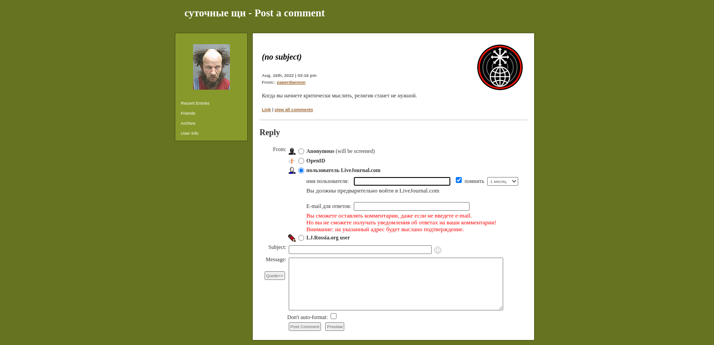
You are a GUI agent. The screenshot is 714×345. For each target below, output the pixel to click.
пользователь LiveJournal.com (343, 170)
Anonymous (320, 151)
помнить (474, 181)
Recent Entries (195, 103)
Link (266, 109)
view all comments (294, 109)
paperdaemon (291, 82)
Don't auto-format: (308, 317)
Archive (188, 123)
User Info (190, 133)
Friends (188, 113)
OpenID (315, 160)
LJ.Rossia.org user (328, 237)
